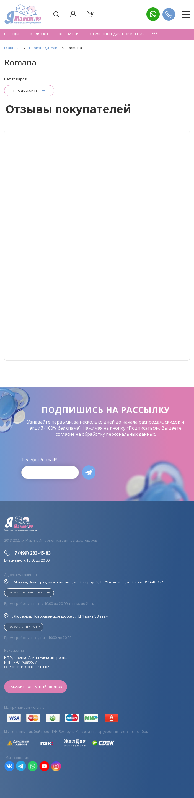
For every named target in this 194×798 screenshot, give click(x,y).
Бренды (11, 34)
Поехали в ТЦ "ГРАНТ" (24, 626)
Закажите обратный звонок (36, 687)
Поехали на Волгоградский (29, 592)
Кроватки (69, 34)
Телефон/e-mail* (39, 460)
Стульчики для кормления (117, 34)
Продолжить (29, 90)
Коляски (39, 34)
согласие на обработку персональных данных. (106, 434)
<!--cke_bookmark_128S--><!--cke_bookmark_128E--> (97, 246)
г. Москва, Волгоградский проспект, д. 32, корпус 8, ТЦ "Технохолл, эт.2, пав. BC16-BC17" (83, 582)
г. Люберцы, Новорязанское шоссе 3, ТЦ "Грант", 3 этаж (56, 616)
